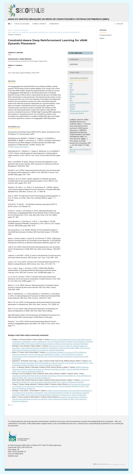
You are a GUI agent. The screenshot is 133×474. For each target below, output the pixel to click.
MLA (71, 100)
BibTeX (72, 90)
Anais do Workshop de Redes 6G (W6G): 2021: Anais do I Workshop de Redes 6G (57, 382)
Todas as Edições (21, 24)
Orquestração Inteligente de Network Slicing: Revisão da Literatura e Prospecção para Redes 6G (44, 376)
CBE (71, 92)
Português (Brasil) (105, 35)
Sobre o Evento (39, 24)
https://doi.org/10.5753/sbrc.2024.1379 (25, 73)
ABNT (71, 83)
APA (71, 87)
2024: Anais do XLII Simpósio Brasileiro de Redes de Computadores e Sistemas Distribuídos (44, 32)
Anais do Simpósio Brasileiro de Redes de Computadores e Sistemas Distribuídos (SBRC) (58, 19)
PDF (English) (76, 53)
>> (12, 405)
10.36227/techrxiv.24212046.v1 (18, 147)
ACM (71, 85)
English (102, 38)
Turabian (72, 109)
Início (10, 30)
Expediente (54, 24)
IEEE (71, 98)
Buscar (119, 24)
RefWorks (72, 107)
